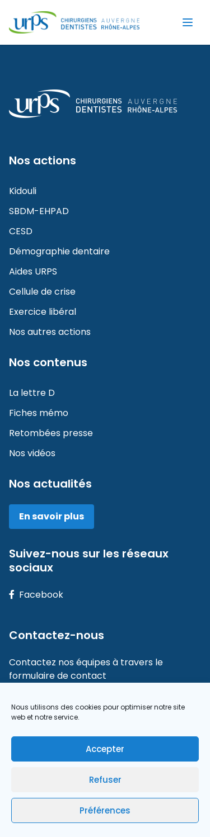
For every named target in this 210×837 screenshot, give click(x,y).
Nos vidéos (32, 453)
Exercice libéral (42, 311)
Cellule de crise (42, 291)
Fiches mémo (38, 412)
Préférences (105, 810)
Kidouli (22, 191)
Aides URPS (33, 271)
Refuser (105, 780)
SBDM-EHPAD (39, 211)
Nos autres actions (50, 331)
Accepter (105, 749)
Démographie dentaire (59, 251)
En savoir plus (51, 516)
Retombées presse (51, 433)
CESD (20, 231)
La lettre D (32, 392)
